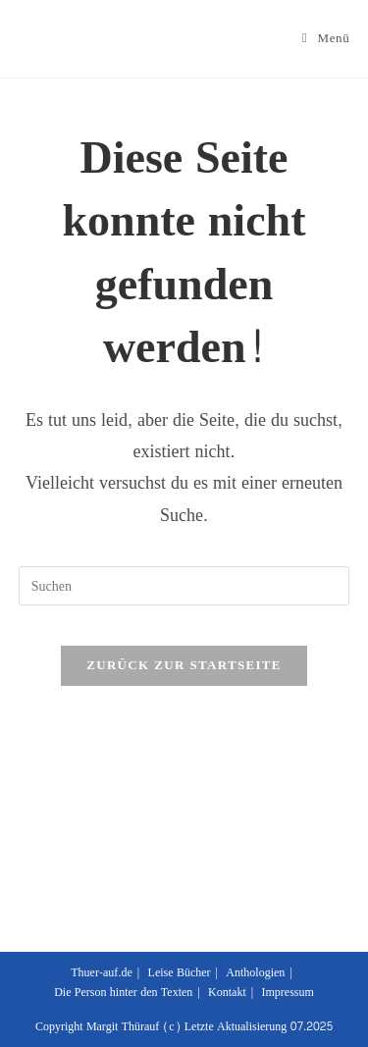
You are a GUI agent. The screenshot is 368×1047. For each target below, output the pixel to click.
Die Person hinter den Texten (123, 992)
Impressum (287, 992)
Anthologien (255, 972)
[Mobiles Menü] (325, 38)
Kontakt (227, 992)
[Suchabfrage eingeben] (184, 585)
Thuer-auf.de (101, 972)
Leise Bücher (179, 972)
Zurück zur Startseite (184, 665)
